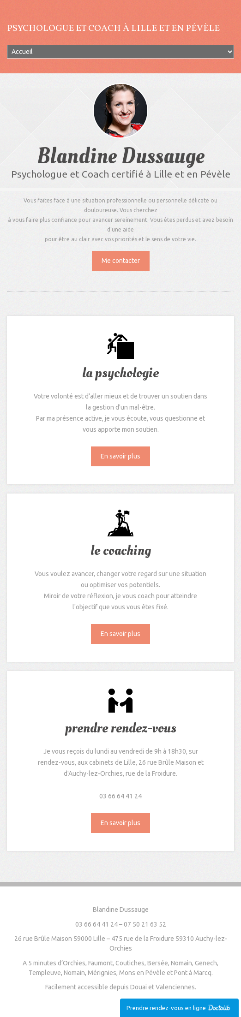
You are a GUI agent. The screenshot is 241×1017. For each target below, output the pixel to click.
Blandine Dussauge (121, 909)
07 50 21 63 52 (145, 924)
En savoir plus (120, 456)
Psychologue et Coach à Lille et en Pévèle (113, 28)
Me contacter (121, 260)
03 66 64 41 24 (96, 924)
